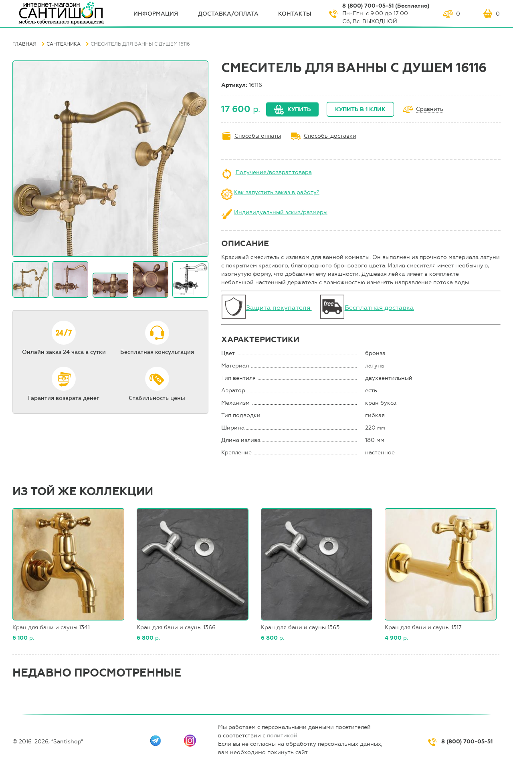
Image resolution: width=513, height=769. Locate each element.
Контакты (294, 13)
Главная (24, 44)
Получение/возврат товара (274, 172)
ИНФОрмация (155, 13)
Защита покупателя (279, 307)
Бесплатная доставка (379, 307)
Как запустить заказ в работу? (276, 192)
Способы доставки (330, 136)
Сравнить (429, 109)
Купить (299, 109)
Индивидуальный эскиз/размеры (280, 212)
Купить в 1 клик (360, 109)
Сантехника (63, 44)
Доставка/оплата (228, 13)
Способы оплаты (257, 136)
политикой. (283, 735)
